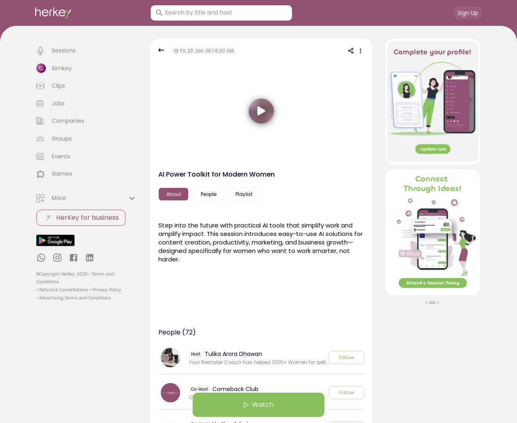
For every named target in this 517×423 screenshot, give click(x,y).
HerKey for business (81, 218)
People (208, 194)
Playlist (243, 194)
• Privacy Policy (105, 290)
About (173, 194)
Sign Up (468, 13)
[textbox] (261, 241)
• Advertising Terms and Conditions (73, 298)
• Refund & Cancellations (62, 290)
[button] (86, 51)
